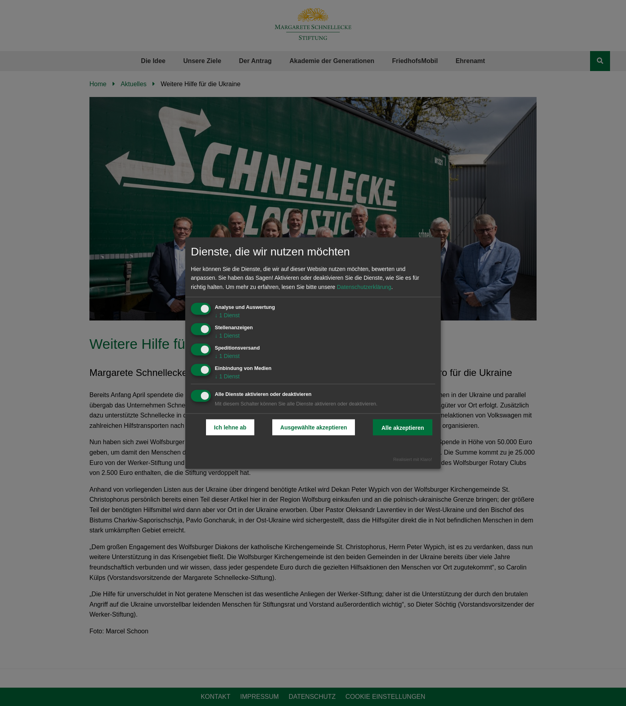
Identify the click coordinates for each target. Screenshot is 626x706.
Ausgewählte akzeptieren (313, 427)
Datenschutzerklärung (364, 287)
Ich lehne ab (230, 427)
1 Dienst (227, 315)
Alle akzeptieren (402, 428)
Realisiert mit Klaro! (412, 459)
